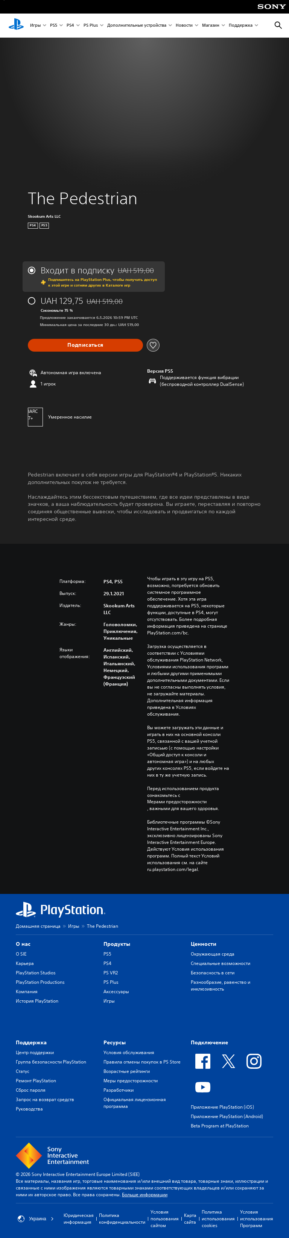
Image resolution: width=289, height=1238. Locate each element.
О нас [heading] (23, 944)
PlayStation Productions (40, 982)
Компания (27, 991)
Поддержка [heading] (31, 1042)
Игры (35, 26)
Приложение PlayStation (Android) (227, 1116)
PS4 (70, 26)
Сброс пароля (31, 1090)
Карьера (25, 963)
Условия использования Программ (256, 1219)
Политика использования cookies (218, 1219)
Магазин (210, 26)
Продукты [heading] (116, 944)
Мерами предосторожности (177, 802)
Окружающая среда (212, 954)
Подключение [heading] (209, 1042)
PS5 (53, 26)
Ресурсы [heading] (114, 1042)
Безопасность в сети (212, 972)
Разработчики (118, 1090)
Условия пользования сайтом (165, 1219)
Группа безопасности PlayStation (51, 1062)
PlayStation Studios (36, 972)
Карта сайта (190, 1218)
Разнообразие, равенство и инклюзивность (220, 985)
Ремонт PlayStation (36, 1080)
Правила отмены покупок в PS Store (142, 1062)
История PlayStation (37, 1001)
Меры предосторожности (130, 1080)
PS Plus (91, 26)
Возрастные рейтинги (126, 1071)
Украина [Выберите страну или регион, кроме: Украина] (36, 1219)
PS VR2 (110, 972)
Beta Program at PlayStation (220, 1126)
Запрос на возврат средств (45, 1099)
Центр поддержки (35, 1052)
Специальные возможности (220, 963)
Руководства (29, 1109)
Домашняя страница (38, 926)
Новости (184, 26)
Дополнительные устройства (136, 26)
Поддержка (240, 26)
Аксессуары (116, 991)
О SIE (21, 954)
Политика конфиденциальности (122, 1218)
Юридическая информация (79, 1218)
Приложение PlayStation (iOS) (222, 1107)
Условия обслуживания (128, 1052)
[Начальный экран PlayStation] (16, 25)
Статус (22, 1071)
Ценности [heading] (203, 944)
